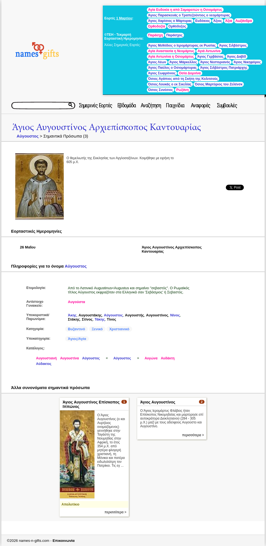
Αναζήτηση (151, 105)
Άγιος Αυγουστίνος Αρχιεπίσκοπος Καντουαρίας (106, 127)
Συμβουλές (227, 105)
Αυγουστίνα (69, 358)
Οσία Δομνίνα (190, 73)
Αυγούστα (76, 302)
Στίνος (87, 319)
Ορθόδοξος (177, 26)
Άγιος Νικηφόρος (247, 62)
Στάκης (74, 319)
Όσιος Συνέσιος (160, 90)
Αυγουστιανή (46, 358)
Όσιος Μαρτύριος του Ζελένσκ (218, 84)
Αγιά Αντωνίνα (209, 51)
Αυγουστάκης (90, 315)
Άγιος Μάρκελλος (183, 62)
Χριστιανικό (119, 329)
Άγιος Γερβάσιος (210, 57)
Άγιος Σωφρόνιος (162, 73)
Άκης (72, 315)
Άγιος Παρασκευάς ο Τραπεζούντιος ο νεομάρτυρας (189, 15)
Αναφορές (200, 105)
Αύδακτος (44, 364)
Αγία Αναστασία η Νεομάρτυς (171, 51)
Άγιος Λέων (157, 62)
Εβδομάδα (126, 105)
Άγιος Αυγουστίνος (157, 402)
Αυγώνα (151, 358)
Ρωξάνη (182, 90)
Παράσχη (155, 35)
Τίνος (111, 319)
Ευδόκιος (202, 21)
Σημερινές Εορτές (95, 105)
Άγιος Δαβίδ (236, 57)
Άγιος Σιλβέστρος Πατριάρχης (223, 68)
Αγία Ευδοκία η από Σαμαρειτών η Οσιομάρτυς (185, 10)
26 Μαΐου (27, 247)
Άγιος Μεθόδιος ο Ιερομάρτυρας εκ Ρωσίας (182, 45)
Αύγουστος (28, 136)
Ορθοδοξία (156, 26)
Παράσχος (174, 35)
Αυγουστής (134, 315)
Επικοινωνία (64, 541)
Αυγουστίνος (157, 315)
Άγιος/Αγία (77, 339)
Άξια (228, 21)
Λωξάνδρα (244, 21)
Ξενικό (97, 329)
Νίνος (175, 315)
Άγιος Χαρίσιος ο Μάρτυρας (170, 21)
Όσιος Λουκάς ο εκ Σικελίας (169, 84)
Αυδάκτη (168, 358)
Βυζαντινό (76, 329)
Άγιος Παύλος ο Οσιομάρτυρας (172, 68)
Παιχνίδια (175, 105)
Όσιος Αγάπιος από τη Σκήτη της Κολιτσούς (183, 79)
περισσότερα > (115, 512)
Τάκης (99, 319)
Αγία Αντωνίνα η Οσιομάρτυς (171, 57)
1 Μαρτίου (124, 18)
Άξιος (217, 21)
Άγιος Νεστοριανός (215, 62)
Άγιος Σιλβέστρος (233, 45)
